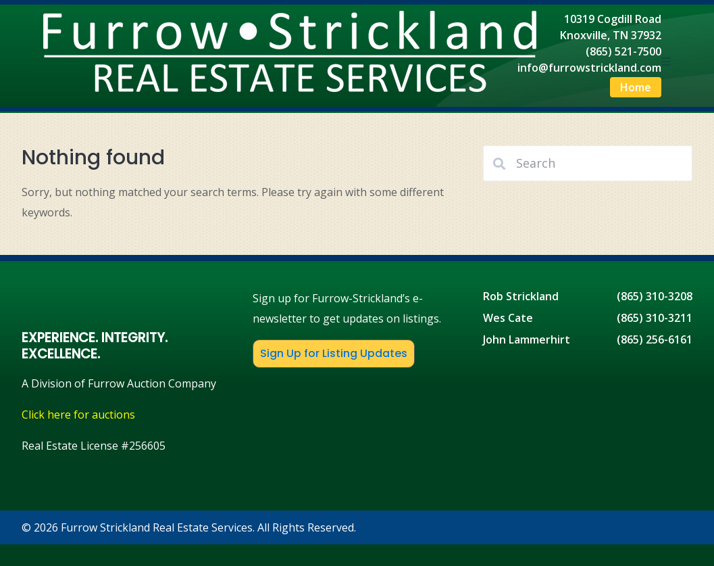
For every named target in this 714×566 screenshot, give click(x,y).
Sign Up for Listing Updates (333, 353)
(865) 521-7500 (623, 51)
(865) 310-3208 (654, 296)
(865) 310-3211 (654, 317)
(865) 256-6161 (654, 339)
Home (635, 87)
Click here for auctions (78, 414)
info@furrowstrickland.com (589, 67)
